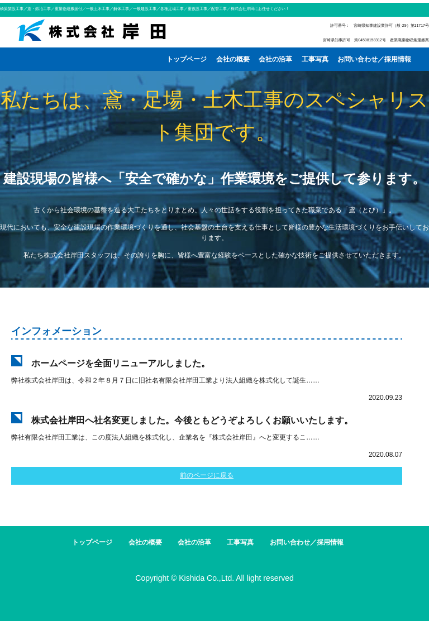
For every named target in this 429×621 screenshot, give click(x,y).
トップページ (186, 59)
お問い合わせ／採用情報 (374, 59)
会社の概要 (233, 59)
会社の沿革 (275, 59)
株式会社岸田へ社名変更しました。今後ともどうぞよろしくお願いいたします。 (192, 420)
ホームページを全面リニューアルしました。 (120, 363)
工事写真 (315, 59)
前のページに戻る (206, 475)
